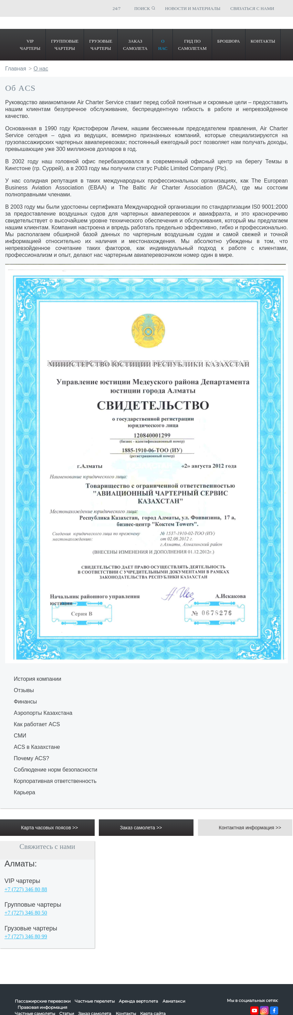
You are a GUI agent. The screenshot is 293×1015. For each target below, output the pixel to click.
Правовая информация (42, 1007)
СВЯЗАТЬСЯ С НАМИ (252, 8)
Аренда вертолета (138, 1001)
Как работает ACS (37, 724)
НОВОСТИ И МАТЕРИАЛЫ (192, 8)
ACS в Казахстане (37, 747)
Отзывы (24, 690)
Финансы (25, 702)
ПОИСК (142, 8)
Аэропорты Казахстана (43, 713)
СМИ (20, 736)
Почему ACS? (31, 758)
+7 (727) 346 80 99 (25, 936)
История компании (37, 679)
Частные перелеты (95, 1001)
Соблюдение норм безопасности (55, 770)
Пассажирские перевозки (43, 1001)
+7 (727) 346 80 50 (25, 913)
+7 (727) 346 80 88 (25, 889)
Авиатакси (174, 1001)
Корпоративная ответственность (55, 781)
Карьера (24, 792)
